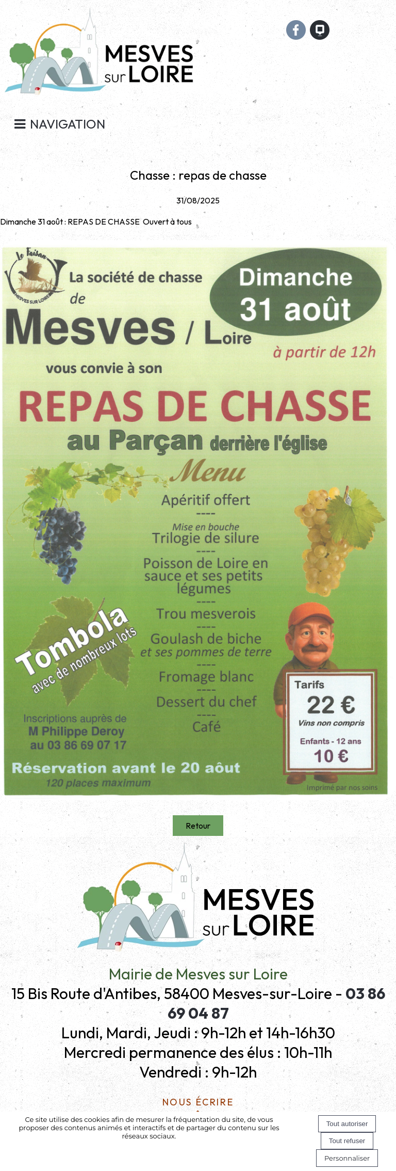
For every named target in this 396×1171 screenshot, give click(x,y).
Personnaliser (347, 1158)
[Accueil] (101, 56)
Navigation (67, 124)
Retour (198, 825)
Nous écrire (198, 1100)
